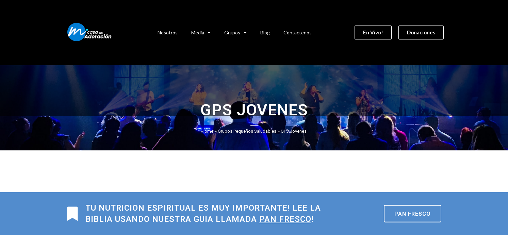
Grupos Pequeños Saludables (247, 131)
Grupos (235, 32)
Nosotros (168, 32)
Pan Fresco (412, 214)
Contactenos (297, 32)
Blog (265, 32)
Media (201, 32)
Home (207, 131)
